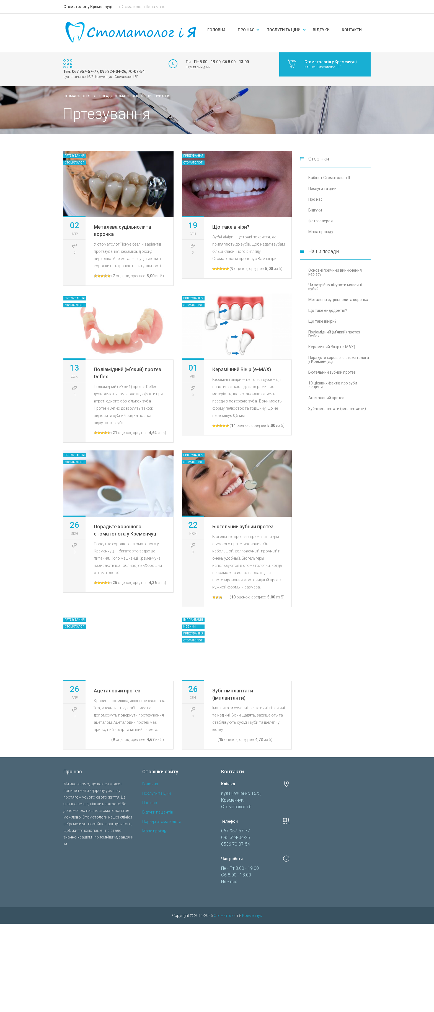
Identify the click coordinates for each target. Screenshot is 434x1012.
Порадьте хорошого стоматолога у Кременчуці (338, 359)
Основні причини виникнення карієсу (335, 272)
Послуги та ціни (284, 30)
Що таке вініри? (230, 227)
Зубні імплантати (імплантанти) (337, 408)
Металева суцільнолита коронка (338, 299)
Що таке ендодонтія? (327, 310)
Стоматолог (74, 162)
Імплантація (193, 619)
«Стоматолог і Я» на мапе (142, 6)
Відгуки (321, 30)
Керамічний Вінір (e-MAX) (241, 369)
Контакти (352, 30)
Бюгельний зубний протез (242, 526)
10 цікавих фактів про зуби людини (332, 385)
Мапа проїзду (320, 232)
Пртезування (75, 155)
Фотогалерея (320, 221)
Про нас (246, 30)
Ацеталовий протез (117, 735)
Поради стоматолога (161, 865)
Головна (216, 30)
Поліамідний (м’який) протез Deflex (334, 334)
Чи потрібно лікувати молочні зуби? (335, 287)
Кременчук (252, 959)
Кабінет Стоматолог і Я (329, 177)
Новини (189, 626)
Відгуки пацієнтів (157, 856)
